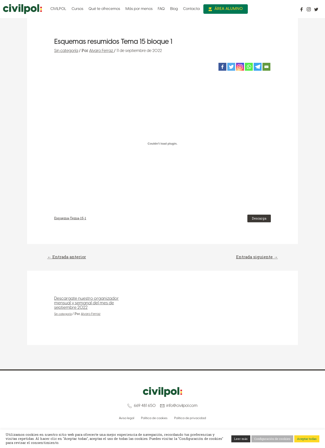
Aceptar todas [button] (307, 439)
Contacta (175, 9)
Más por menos (129, 9)
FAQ (148, 9)
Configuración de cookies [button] (272, 439)
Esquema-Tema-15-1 (70, 218)
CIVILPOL (56, 9)
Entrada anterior (68, 257)
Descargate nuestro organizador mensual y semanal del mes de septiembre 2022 (87, 304)
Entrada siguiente (255, 257)
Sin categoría (66, 51)
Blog (159, 9)
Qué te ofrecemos (97, 9)
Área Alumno (211, 9)
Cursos (73, 9)
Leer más (241, 439)
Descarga (259, 218)
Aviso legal (125, 418)
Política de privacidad (191, 418)
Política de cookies (154, 418)
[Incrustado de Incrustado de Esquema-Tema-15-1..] (162, 143)
